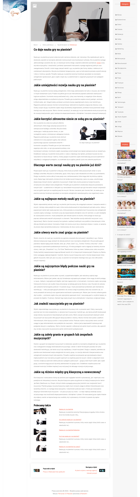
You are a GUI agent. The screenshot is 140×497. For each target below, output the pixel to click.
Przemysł (120, 83)
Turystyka (120, 112)
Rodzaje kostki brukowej (124, 265)
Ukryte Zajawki (122, 117)
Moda (119, 54)
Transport (120, 107)
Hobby (119, 39)
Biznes (119, 15)
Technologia (121, 102)
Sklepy (119, 92)
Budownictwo (121, 19)
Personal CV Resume (65, 494)
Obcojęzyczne (121, 68)
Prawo (119, 78)
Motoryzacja (121, 58)
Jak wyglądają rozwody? (125, 251)
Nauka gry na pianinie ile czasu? (69, 447)
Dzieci (99, 63)
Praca (119, 73)
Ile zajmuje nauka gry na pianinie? (70, 419)
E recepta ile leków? (123, 235)
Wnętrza (119, 131)
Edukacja (73, 45)
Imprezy (119, 44)
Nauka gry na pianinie (66, 409)
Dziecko (119, 29)
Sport (119, 97)
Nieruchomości (122, 63)
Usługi (119, 126)
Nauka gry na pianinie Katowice (69, 430)
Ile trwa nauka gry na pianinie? (69, 436)
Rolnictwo (120, 88)
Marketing (120, 49)
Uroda (119, 121)
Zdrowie (119, 136)
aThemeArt (83, 494)
